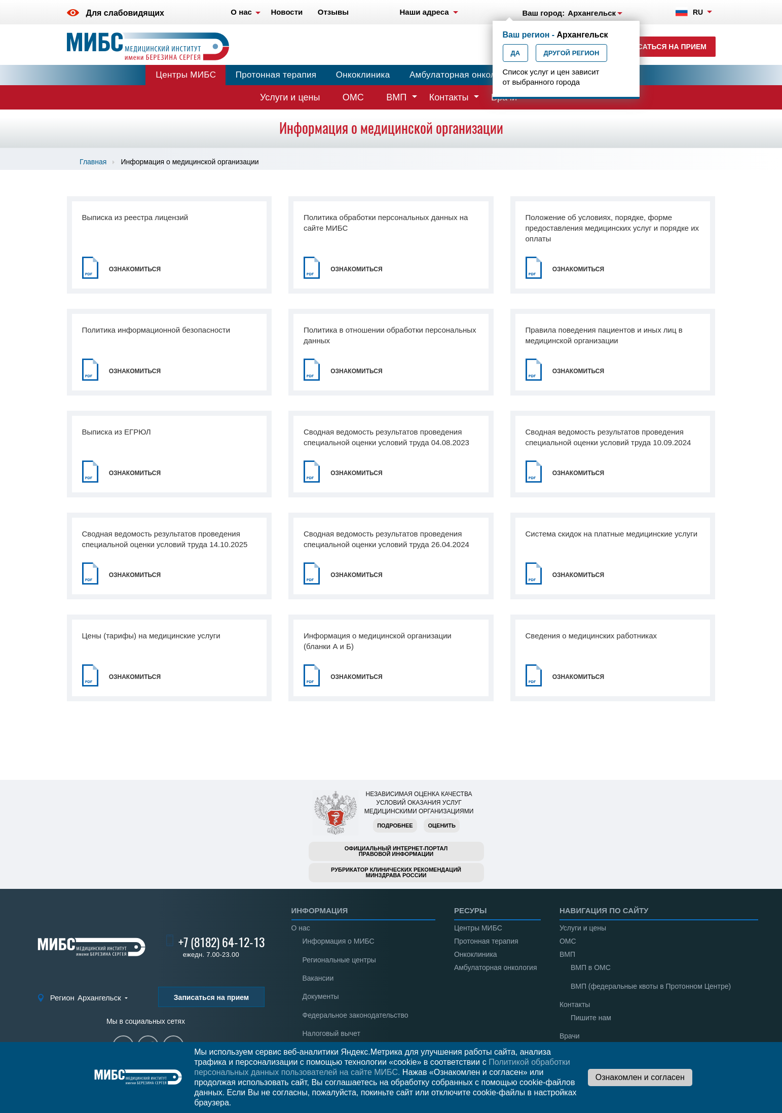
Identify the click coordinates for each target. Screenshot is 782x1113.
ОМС (353, 97)
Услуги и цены (290, 97)
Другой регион (572, 53)
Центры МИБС (186, 75)
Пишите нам (591, 1018)
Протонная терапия (276, 75)
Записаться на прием (662, 47)
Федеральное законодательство (355, 1015)
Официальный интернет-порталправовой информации (396, 851)
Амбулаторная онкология (461, 75)
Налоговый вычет (331, 1033)
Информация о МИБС (339, 941)
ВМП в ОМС (591, 967)
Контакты (449, 97)
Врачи (570, 1036)
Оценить (441, 825)
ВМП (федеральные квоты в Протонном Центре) (651, 986)
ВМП (396, 97)
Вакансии (318, 978)
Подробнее (395, 825)
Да (515, 53)
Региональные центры (339, 960)
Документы (321, 996)
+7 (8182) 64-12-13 (221, 942)
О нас (300, 928)
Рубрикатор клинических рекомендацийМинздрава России (396, 872)
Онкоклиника (363, 75)
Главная (93, 162)
